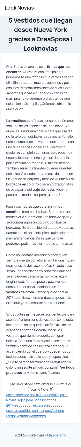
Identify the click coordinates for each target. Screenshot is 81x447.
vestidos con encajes (29, 405)
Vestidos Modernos (31, 416)
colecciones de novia (22, 395)
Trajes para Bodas (29, 400)
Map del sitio (56, 435)
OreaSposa (46, 395)
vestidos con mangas (34, 410)
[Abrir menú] (72, 8)
